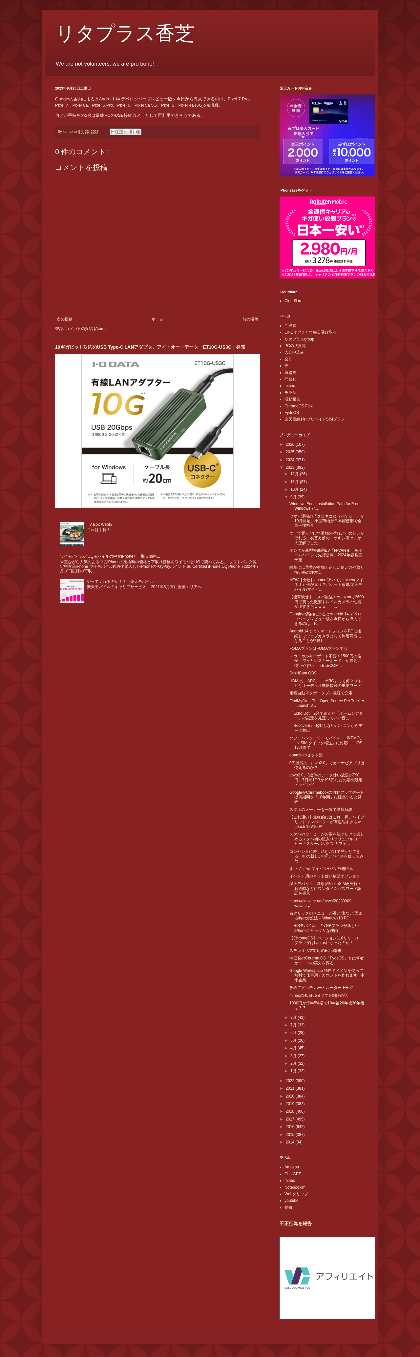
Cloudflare (293, 300)
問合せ (290, 379)
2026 (291, 444)
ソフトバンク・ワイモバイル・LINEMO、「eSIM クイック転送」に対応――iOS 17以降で (326, 743)
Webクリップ (296, 1194)
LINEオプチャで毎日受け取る (310, 332)
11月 (295, 482)
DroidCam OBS (303, 673)
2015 (291, 1134)
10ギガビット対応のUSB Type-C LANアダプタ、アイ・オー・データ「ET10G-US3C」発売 (150, 347)
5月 (294, 1040)
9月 (294, 497)
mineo (289, 385)
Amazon (291, 1167)
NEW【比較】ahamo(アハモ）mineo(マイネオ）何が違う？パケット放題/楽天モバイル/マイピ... (326, 585)
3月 (294, 1056)
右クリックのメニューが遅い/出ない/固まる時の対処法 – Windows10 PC (326, 915)
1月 (294, 1071)
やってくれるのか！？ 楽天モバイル (120, 581)
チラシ (290, 392)
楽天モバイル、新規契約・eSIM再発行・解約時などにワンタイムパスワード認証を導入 (325, 888)
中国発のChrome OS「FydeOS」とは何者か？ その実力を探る (326, 960)
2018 (291, 1111)
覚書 (288, 1207)
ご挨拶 (290, 325)
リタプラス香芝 (125, 33)
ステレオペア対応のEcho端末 (315, 950)
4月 (294, 1048)
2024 (291, 460)
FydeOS (291, 412)
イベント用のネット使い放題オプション (324, 876)
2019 (291, 1103)
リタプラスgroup (299, 339)
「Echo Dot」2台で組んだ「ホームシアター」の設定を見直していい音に (326, 715)
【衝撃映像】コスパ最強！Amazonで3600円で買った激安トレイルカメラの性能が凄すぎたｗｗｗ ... (326, 602)
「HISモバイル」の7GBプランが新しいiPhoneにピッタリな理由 (324, 928)
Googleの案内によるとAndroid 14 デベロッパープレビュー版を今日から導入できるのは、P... (325, 619)
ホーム (157, 319)
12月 (295, 474)
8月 (294, 1017)
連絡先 (290, 372)
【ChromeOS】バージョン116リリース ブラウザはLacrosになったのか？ (326, 940)
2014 (291, 1142)
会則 (288, 359)
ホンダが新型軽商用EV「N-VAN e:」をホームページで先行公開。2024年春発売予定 (325, 555)
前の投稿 (250, 319)
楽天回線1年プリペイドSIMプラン (314, 419)
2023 (291, 467)
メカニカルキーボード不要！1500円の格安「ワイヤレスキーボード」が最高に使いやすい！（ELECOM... (325, 661)
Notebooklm (294, 1187)
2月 (294, 1063)
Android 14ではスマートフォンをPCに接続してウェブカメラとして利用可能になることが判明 (325, 636)
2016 (291, 1126)
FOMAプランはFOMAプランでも (318, 648)
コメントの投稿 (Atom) (85, 328)
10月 (295, 489)
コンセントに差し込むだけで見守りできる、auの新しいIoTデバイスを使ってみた (326, 856)
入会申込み (294, 352)
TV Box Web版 (100, 524)
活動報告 (292, 399)
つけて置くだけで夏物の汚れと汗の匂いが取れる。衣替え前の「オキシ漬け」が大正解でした (326, 538)
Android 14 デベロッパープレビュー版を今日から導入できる (157, 98)
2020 (291, 1096)
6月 (294, 1032)
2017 (291, 1119)
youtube (291, 1200)
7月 (294, 1025)
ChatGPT (292, 1174)
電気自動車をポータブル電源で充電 (320, 693)
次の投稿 (65, 319)
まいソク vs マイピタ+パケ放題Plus (321, 868)
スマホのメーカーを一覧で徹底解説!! (322, 809)
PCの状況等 (295, 345)
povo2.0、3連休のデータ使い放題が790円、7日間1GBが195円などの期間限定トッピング (325, 780)
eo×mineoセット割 (306, 755)
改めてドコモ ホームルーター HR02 (321, 987)
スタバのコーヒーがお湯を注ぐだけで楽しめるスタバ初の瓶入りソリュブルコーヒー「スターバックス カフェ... (326, 839)
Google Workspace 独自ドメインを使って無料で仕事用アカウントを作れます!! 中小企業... (327, 975)
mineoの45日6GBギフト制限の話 (318, 995)
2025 (291, 452)
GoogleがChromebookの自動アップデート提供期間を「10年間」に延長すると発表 (326, 797)
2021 (291, 1088)
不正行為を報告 (296, 1223)
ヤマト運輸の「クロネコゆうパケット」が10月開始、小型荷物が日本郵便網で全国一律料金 (326, 521)
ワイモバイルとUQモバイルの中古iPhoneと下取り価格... (110, 556)
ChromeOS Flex (298, 406)
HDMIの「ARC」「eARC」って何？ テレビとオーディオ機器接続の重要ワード (326, 683)
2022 (291, 1081)
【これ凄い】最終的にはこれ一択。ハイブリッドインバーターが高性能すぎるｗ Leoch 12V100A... (327, 822)
